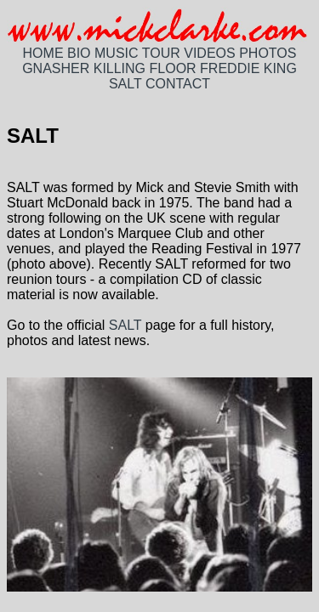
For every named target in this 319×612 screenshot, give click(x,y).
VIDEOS (209, 53)
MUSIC (116, 53)
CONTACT (177, 83)
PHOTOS (267, 53)
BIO (79, 53)
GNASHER (55, 68)
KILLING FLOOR (145, 68)
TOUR (161, 53)
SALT (125, 83)
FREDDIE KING (248, 68)
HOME (43, 53)
